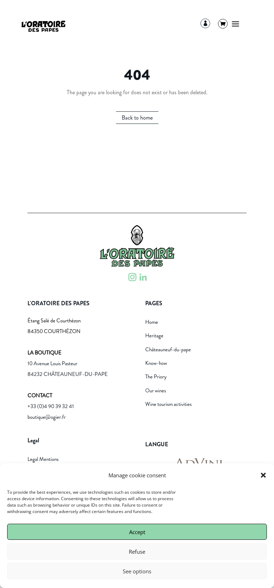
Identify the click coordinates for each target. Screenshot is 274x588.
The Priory (156, 377)
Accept (137, 532)
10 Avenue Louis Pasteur (52, 363)
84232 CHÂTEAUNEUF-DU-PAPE (67, 374)
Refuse (137, 551)
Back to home (137, 118)
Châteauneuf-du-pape (168, 349)
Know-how (156, 363)
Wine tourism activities (168, 404)
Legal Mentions (43, 459)
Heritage (154, 336)
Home (151, 322)
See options (137, 571)
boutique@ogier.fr (46, 417)
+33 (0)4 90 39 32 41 (50, 406)
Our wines (155, 390)
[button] (263, 475)
